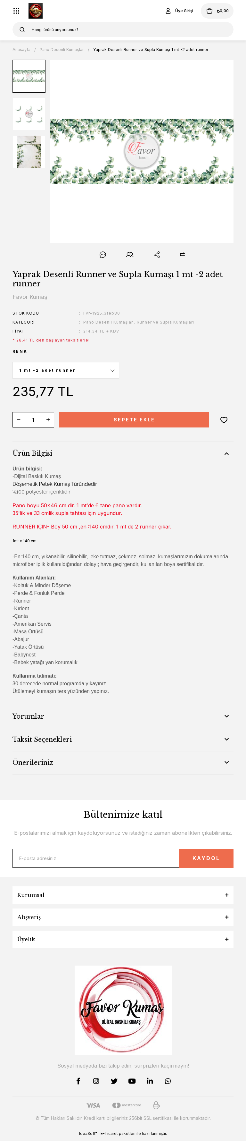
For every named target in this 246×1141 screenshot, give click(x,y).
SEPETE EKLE (134, 419)
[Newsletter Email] (123, 860)
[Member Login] (169, 11)
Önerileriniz (32, 762)
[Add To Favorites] (224, 419)
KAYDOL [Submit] (198, 859)
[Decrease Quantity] (18, 419)
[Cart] (212, 11)
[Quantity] (33, 419)
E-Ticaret (109, 1136)
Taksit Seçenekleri (42, 739)
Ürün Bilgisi (32, 453)
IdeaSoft (88, 1136)
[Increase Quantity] (48, 419)
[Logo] (36, 11)
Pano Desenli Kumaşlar (108, 322)
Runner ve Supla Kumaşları (165, 322)
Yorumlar (28, 716)
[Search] (123, 29)
